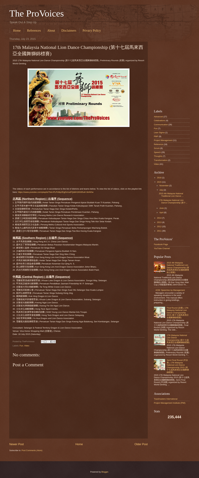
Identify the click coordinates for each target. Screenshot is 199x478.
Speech (157, 152)
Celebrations (159, 120)
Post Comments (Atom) (32, 450)
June (161, 208)
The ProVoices (36, 13)
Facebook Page (161, 244)
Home (17, 30)
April (161, 212)
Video (26, 345)
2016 (159, 177)
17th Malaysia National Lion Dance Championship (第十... (173, 201)
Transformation (160, 160)
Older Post (141, 444)
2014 (159, 218)
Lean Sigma (159, 132)
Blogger (104, 472)
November (164, 185)
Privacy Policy (92, 30)
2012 (159, 226)
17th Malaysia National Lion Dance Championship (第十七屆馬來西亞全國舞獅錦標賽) (178, 339)
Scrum (157, 148)
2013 (159, 222)
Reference (158, 144)
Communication (161, 124)
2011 (159, 231)
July (161, 190)
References (34, 30)
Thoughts (158, 156)
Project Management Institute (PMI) (169, 403)
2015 (159, 182)
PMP (156, 136)
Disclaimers (68, 30)
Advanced (158, 116)
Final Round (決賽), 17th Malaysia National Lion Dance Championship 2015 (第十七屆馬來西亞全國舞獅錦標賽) (178, 313)
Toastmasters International (165, 399)
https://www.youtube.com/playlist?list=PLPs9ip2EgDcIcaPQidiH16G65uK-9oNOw (56, 192)
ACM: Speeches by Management (170, 290)
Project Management (163, 140)
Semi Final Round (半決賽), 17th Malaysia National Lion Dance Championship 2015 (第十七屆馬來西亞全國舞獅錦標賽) (178, 366)
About (51, 30)
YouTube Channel (162, 248)
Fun (21, 345)
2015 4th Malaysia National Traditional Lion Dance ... (171, 194)
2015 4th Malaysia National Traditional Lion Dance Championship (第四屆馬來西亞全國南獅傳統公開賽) (178, 268)
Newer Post (16, 444)
